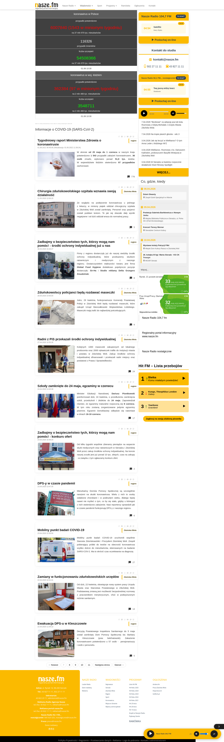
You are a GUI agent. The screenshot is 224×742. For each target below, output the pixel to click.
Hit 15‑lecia (133, 710)
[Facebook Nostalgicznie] (51, 729)
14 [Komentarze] (131, 609)
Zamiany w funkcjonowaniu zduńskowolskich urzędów (78, 577)
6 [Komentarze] (132, 515)
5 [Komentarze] (132, 227)
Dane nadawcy (51, 725)
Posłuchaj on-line (163, 39)
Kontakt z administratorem (153, 740)
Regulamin (84, 740)
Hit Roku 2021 (133, 700)
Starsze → (119, 665)
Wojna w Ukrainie (111, 704)
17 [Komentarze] (131, 418)
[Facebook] (49, 729)
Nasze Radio (69, 6)
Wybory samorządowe (113, 707)
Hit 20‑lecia (133, 707)
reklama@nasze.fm (60, 704)
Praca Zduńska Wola (159, 688)
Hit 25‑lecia (133, 704)
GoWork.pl (156, 694)
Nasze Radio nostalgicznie (157, 351)
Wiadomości (86, 6)
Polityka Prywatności (67, 740)
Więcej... (163, 172)
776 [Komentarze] (131, 176)
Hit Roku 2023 (133, 694)
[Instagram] (53, 729)
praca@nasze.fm (54, 721)
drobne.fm (156, 684)
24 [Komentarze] (131, 371)
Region (108, 694)
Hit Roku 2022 (133, 697)
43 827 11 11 (176, 66)
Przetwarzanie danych (101, 740)
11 (89, 665)
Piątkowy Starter (134, 716)
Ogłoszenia (139, 6)
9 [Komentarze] (132, 324)
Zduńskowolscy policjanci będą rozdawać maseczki (76, 292)
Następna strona (102, 665)
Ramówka (125, 6)
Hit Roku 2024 (133, 691)
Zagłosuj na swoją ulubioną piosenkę (163, 419)
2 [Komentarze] (132, 468)
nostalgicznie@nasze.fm (66, 717)
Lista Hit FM (133, 684)
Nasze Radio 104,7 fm (154, 317)
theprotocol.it (157, 691)
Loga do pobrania (131, 740)
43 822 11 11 (46, 704)
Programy (111, 6)
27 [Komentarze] (131, 562)
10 (82, 665)
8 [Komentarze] (132, 277)
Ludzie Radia (86, 684)
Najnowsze (109, 684)
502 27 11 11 (154, 66)
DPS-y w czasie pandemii (56, 483)
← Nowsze (53, 665)
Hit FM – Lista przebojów (160, 366)
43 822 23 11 (41, 698)
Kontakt (152, 6)
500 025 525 (49, 717)
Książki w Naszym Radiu (137, 713)
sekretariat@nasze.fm (57, 698)
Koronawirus (110, 700)
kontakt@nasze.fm (165, 59)
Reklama (85, 691)
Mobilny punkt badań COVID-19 (61, 530)
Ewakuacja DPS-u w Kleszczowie (62, 623)
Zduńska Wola (110, 691)
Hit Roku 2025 (133, 688)
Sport (99, 6)
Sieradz (108, 688)
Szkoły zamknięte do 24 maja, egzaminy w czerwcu (75, 386)
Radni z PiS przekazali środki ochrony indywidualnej (77, 339)
